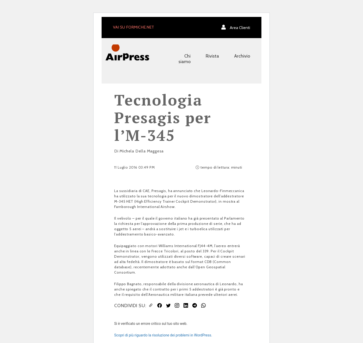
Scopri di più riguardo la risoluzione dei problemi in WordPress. (163, 335)
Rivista (212, 56)
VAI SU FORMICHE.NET (133, 27)
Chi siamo (184, 58)
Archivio (242, 56)
